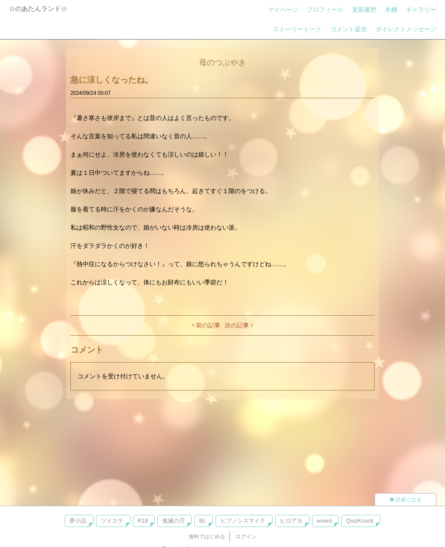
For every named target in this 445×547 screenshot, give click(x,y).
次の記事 (239, 325)
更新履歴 (364, 9)
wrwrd (324, 520)
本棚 (391, 9)
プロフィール (325, 9)
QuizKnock (359, 520)
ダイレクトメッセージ (405, 29)
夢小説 (78, 520)
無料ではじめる (207, 537)
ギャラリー (421, 9)
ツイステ (112, 520)
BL (202, 520)
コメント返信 (348, 29)
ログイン (246, 537)
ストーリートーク (297, 29)
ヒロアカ (291, 520)
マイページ (283, 9)
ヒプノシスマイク (243, 520)
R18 (143, 520)
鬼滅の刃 (173, 520)
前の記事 (206, 325)
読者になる (405, 500)
